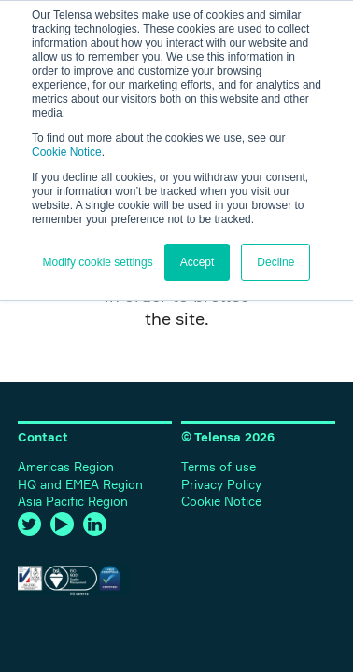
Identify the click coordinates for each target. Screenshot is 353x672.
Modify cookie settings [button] (98, 262)
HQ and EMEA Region (80, 485)
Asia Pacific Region (73, 502)
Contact (43, 437)
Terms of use (218, 467)
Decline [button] (275, 262)
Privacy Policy (221, 485)
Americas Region (66, 467)
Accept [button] (197, 262)
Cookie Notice (67, 152)
